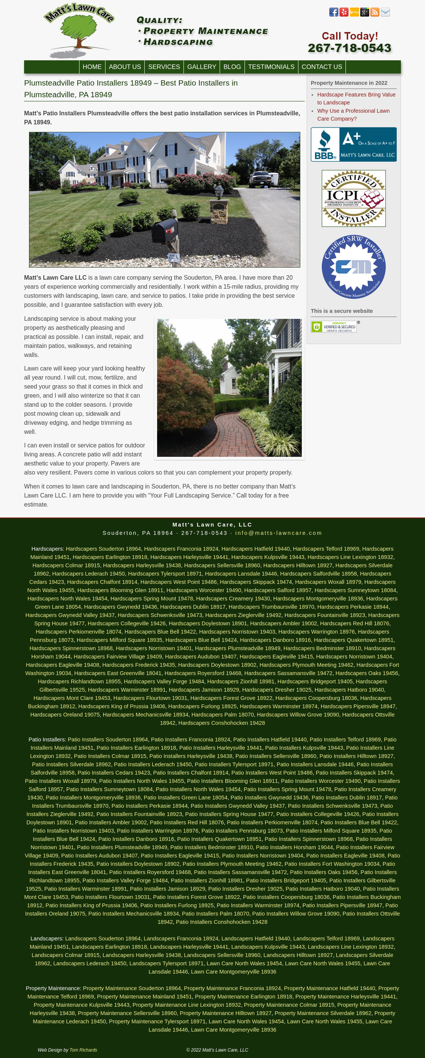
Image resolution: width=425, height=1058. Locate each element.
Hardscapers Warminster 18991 (127, 690)
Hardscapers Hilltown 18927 (297, 565)
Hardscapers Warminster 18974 (278, 706)
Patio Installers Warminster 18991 (85, 889)
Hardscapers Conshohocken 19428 (222, 723)
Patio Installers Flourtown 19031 (110, 897)
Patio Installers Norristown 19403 (73, 831)
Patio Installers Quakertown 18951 (219, 839)
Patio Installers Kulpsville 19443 (304, 748)
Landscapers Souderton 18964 (103, 939)
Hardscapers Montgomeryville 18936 (318, 599)
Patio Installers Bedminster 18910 (211, 847)
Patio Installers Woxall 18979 (60, 781)
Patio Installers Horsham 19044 (294, 847)
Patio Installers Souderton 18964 (108, 739)
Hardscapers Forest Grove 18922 (231, 698)
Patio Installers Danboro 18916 (136, 839)
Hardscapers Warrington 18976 (316, 632)
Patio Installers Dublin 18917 (347, 798)
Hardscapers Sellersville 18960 (222, 565)
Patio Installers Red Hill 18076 (187, 822)
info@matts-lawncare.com (279, 533)
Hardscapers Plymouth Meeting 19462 (306, 665)
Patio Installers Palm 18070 (215, 914)
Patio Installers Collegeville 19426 (317, 814)
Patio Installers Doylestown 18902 (138, 864)
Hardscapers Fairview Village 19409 (117, 657)
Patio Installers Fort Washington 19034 (331, 864)
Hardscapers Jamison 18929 (204, 690)
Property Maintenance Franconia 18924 (232, 988)
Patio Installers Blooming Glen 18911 (232, 781)
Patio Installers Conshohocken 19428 (222, 922)
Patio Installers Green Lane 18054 (185, 798)
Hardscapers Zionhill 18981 (240, 681)
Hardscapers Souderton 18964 (103, 549)
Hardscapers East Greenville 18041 (117, 673)
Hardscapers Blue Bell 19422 (160, 632)
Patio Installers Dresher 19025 (245, 889)
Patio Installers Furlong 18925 (177, 905)
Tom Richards (84, 1050)
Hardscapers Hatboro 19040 (349, 690)
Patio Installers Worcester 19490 (321, 781)
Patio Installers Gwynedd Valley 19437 (238, 806)
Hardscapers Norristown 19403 (237, 632)
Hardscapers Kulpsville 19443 (267, 557)
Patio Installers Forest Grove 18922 (196, 897)
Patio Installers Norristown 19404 (262, 856)
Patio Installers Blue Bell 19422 (359, 822)
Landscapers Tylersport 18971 (167, 963)
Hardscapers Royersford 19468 (203, 673)
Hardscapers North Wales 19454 (67, 599)
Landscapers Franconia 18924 (181, 939)
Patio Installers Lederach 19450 (153, 764)
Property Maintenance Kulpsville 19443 (81, 1005)
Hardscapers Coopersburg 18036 (316, 698)
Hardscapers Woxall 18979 (328, 582)
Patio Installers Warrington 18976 (157, 831)
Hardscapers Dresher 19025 (277, 690)
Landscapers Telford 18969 (326, 939)
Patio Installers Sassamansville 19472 (240, 872)
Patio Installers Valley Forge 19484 (125, 880)
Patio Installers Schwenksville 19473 (332, 806)
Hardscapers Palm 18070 (222, 715)
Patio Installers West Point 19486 (272, 773)
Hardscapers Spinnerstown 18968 (71, 648)
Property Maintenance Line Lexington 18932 (187, 1005)
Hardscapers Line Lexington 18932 (350, 557)
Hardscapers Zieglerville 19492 (243, 615)
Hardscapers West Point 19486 (179, 582)
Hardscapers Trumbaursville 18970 (271, 607)
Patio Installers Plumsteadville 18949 (122, 847)
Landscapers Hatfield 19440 (256, 939)
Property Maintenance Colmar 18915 (289, 1005)
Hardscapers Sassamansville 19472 (288, 673)
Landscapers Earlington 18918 (109, 947)
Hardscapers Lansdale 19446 (241, 574)
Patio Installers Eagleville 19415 (180, 856)
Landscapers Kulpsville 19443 (268, 947)
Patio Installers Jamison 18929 (167, 889)
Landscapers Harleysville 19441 (189, 947)
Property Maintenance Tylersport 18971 (157, 1021)
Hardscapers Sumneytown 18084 (355, 590)
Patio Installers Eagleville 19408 (345, 856)
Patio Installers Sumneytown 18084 (109, 789)
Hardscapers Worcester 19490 (204, 590)
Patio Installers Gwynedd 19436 (270, 798)
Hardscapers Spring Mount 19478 (151, 599)
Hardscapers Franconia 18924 (181, 549)
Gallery (201, 66)
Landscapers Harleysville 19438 (141, 955)
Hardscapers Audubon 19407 (201, 657)
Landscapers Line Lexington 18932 (351, 947)
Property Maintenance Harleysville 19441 (345, 997)
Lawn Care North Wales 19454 (244, 963)
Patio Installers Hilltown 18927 (356, 756)
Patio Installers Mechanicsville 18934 (133, 914)
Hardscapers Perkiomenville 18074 (78, 632)
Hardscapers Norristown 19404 (354, 657)
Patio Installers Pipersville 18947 (342, 905)
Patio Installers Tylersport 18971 (234, 764)
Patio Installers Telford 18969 (345, 739)
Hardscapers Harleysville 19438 (142, 565)
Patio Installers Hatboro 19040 (323, 889)
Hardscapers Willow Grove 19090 (298, 715)
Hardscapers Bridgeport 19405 (315, 681)
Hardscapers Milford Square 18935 (119, 640)
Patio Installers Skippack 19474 (354, 773)
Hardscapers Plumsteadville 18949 (237, 648)
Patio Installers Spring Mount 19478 (287, 789)
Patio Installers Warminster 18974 (258, 905)
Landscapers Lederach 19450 (89, 963)
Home (92, 66)
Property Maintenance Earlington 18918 (243, 997)
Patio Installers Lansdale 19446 (315, 764)
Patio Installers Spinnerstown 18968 (309, 839)
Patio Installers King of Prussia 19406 (92, 905)
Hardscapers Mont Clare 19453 (72, 698)
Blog (232, 66)
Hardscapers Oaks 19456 (366, 673)
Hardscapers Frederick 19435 (138, 665)
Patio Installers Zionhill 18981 (207, 880)
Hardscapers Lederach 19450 (88, 574)
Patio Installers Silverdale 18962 (71, 764)
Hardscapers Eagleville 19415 (276, 657)
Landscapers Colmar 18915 (65, 955)
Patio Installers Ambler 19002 (111, 822)
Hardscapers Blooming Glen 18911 (120, 590)
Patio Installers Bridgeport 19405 (286, 880)
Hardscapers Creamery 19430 (233, 599)
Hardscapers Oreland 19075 (64, 715)
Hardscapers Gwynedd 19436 (120, 607)
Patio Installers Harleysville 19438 (191, 756)
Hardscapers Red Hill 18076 (354, 623)
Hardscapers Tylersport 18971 (165, 574)
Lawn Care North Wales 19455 (323, 963)
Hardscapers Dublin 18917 (193, 607)
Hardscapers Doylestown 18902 (217, 665)
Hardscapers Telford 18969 (326, 549)
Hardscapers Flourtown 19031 (150, 698)
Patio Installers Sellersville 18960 (275, 756)
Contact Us (322, 66)
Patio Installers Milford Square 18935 (331, 831)
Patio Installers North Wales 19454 (198, 789)
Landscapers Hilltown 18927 (298, 955)
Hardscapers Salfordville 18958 (318, 574)
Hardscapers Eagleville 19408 (62, 665)
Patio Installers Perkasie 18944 (150, 806)
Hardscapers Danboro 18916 (275, 640)
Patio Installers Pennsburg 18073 (242, 831)
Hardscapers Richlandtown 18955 (79, 681)
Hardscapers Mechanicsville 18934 (145, 715)
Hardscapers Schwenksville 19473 (160, 615)
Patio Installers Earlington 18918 (136, 748)
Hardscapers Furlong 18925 (202, 706)
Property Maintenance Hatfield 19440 (329, 988)
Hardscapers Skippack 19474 (256, 582)
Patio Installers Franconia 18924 (190, 739)
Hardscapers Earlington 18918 (110, 557)
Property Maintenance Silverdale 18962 (323, 1013)
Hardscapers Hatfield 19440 (256, 549)
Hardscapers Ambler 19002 (283, 623)
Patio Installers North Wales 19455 (141, 781)
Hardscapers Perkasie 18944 (352, 607)
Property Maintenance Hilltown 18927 (226, 1013)
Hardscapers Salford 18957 (277, 590)
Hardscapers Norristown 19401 (154, 648)
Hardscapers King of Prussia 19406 (121, 706)
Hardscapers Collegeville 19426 (127, 623)
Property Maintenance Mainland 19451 (144, 997)
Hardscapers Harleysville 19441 (189, 557)
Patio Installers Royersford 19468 (150, 872)
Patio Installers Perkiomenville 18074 (272, 822)
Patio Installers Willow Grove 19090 (295, 914)
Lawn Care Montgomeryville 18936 (233, 972)
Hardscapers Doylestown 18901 (208, 623)
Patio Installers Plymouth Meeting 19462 (232, 864)
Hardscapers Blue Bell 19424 (201, 640)
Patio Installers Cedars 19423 (114, 773)
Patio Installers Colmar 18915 (110, 756)
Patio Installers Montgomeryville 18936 (93, 798)
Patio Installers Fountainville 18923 (139, 814)
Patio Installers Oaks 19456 (324, 872)
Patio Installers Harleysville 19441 (220, 748)
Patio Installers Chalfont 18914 (190, 773)
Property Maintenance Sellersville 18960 (127, 1013)
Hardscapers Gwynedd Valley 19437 (70, 615)
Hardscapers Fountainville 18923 (324, 615)
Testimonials (271, 66)
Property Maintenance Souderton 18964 (132, 988)
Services (164, 66)
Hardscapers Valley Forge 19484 (164, 681)
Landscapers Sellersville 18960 (222, 955)
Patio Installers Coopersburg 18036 (286, 897)
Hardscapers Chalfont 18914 (102, 582)
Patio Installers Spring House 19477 (229, 814)
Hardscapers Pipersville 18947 (358, 706)
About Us (125, 66)
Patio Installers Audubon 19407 (99, 856)
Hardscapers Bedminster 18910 (322, 648)
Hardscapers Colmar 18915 (66, 565)
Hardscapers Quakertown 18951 (353, 640)
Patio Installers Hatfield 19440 (270, 739)
